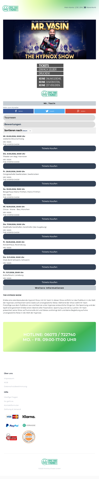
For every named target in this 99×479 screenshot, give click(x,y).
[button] (18, 111)
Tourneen (10, 117)
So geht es (8, 401)
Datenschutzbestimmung (15, 386)
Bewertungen (12, 124)
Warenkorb (90, 7)
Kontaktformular (11, 405)
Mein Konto (69, 7)
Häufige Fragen (11, 397)
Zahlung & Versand (12, 409)
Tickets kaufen (49, 148)
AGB (6, 382)
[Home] (10, 8)
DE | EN (79, 7)
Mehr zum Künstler (11, 107)
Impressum (9, 378)
